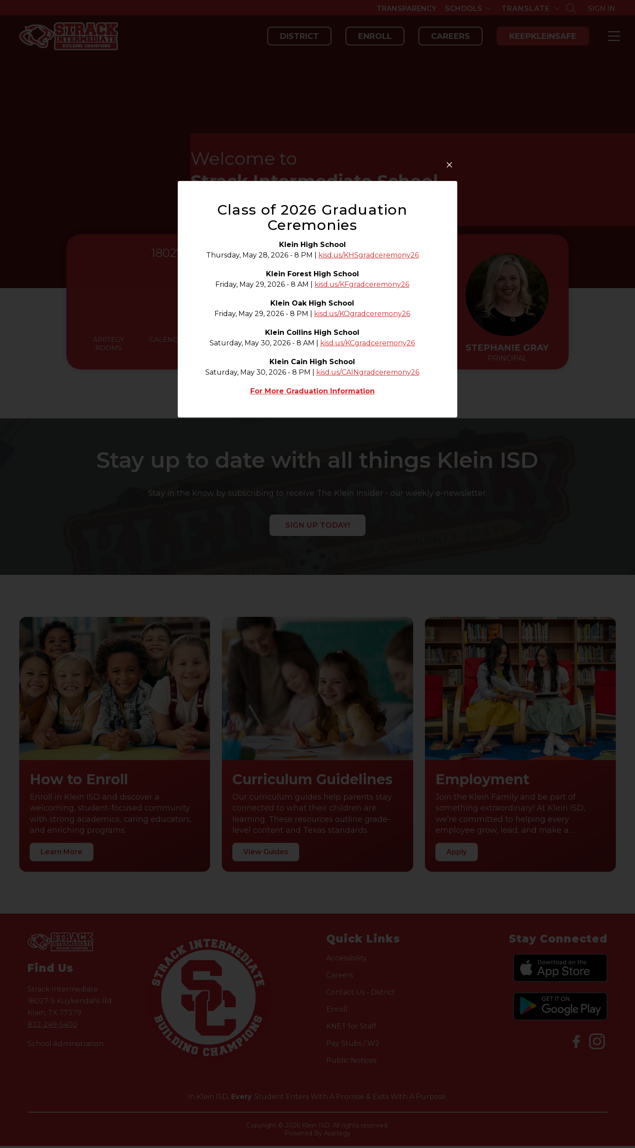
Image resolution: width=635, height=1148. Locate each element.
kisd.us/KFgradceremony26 (361, 412)
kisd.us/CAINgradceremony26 (367, 500)
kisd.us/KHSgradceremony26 (368, 383)
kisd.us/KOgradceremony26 (362, 442)
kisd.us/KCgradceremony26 (367, 471)
